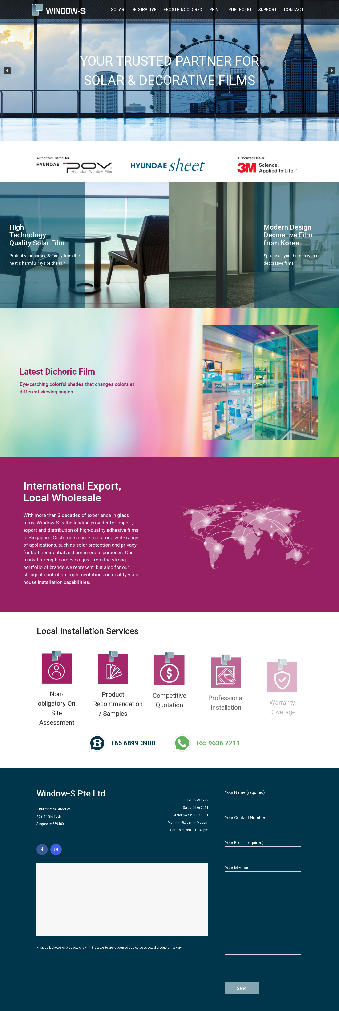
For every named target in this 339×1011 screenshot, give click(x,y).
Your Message (263, 910)
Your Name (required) (263, 799)
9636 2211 (200, 807)
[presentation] (260, 971)
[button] (7, 70)
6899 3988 (200, 800)
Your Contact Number (263, 824)
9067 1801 (200, 815)
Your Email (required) (263, 849)
